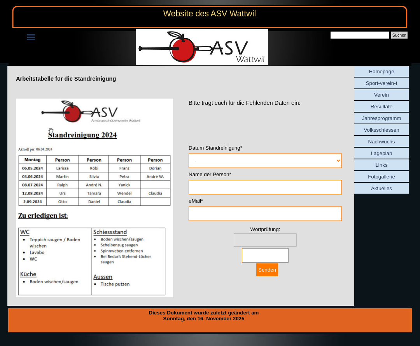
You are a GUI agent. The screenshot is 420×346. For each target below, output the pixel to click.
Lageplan (381, 153)
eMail (196, 201)
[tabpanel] (181, 78)
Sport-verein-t (381, 83)
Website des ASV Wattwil (209, 13)
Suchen (399, 35)
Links (381, 165)
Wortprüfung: (265, 229)
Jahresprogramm (381, 118)
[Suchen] (360, 35)
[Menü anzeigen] (31, 37)
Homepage (381, 71)
